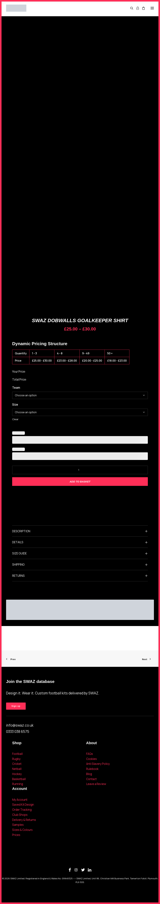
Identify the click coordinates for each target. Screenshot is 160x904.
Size (15, 404)
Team (16, 388)
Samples (18, 825)
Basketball (19, 779)
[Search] (130, 8)
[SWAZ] (16, 8)
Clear (15, 419)
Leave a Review (96, 784)
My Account (19, 800)
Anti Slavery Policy (98, 764)
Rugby (16, 759)
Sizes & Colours (22, 830)
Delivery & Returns (24, 820)
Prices (16, 835)
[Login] (136, 8)
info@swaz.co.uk (19, 725)
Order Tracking (22, 810)
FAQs (89, 754)
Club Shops (20, 815)
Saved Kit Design (23, 804)
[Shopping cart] (142, 8)
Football (17, 754)
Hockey (17, 774)
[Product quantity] (80, 470)
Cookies (91, 759)
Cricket (16, 764)
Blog (89, 774)
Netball (16, 769)
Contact (91, 779)
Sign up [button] (15, 706)
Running (17, 784)
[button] (152, 8)
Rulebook (92, 769)
